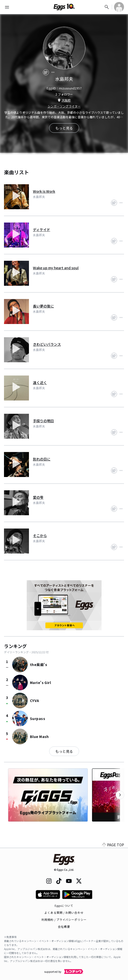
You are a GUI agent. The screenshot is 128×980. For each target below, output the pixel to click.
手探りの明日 (43, 420)
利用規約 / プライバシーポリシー (64, 920)
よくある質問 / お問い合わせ (64, 912)
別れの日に (41, 459)
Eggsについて (64, 906)
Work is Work (44, 191)
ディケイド (41, 229)
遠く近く (40, 382)
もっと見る (64, 751)
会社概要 (64, 926)
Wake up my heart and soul (56, 267)
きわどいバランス (47, 344)
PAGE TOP (113, 844)
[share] (46, 72)
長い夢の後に (43, 306)
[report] (53, 72)
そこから (40, 535)
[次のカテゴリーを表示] (120, 795)
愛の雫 (38, 497)
